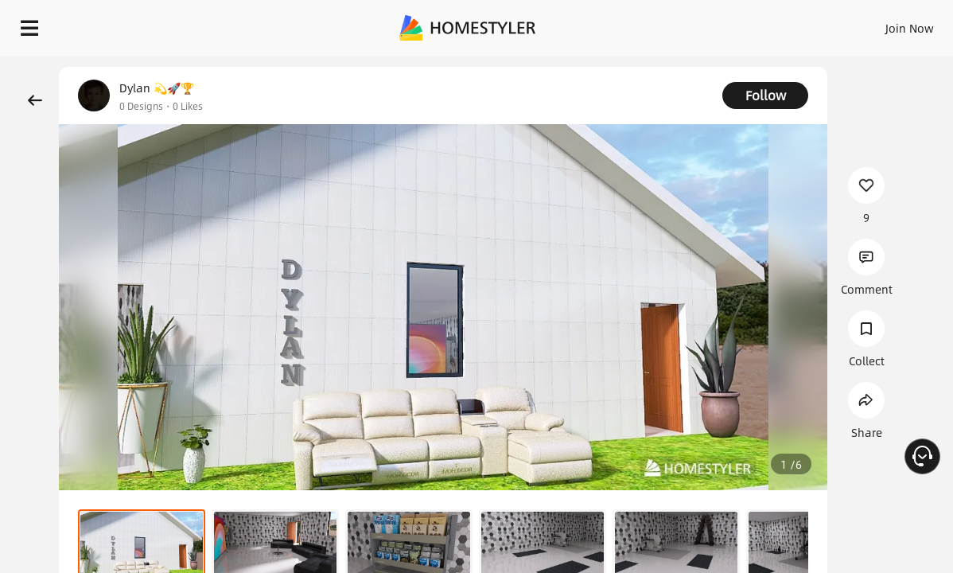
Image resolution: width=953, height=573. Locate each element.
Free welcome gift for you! (627, 64)
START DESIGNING (874, 24)
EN (773, 24)
